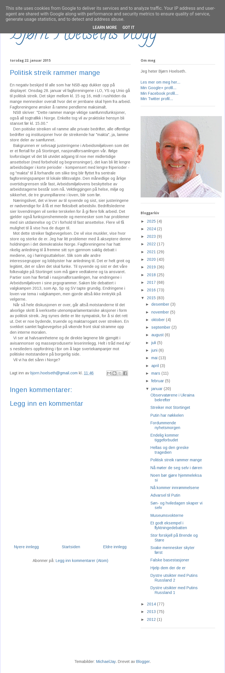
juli (154, 342)
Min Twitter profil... (157, 98)
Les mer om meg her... (160, 82)
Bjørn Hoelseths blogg (83, 35)
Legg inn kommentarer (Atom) (82, 560)
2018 (152, 275)
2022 (152, 244)
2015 (152, 298)
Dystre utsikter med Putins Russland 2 (174, 577)
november (160, 312)
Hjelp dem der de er (168, 568)
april (155, 365)
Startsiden (71, 547)
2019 (152, 267)
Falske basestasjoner (169, 560)
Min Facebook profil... (159, 93)
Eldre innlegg (115, 547)
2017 (152, 282)
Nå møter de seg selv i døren (176, 467)
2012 (152, 619)
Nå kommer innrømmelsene (174, 487)
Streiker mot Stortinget (170, 407)
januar (157, 388)
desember (160, 304)
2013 (152, 611)
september (161, 327)
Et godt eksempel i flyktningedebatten (168, 525)
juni (155, 350)
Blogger (143, 661)
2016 (152, 290)
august (158, 335)
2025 (152, 221)
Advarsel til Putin (165, 495)
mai (155, 358)
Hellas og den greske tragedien (169, 450)
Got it (128, 27)
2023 (152, 236)
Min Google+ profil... (158, 88)
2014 (152, 604)
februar (158, 381)
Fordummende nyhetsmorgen (165, 425)
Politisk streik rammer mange (176, 460)
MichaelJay (106, 661)
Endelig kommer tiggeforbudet (164, 437)
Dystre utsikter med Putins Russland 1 (174, 590)
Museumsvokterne (166, 515)
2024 (152, 229)
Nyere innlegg (26, 547)
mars (156, 373)
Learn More (105, 27)
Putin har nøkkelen (167, 415)
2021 (152, 252)
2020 (152, 259)
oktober (158, 319)
